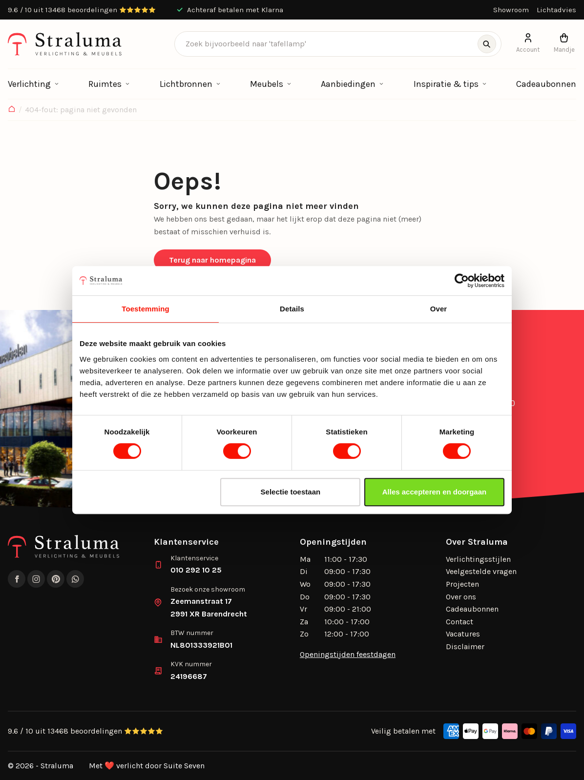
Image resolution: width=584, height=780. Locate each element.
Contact (459, 621)
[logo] (65, 44)
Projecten (462, 584)
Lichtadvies (556, 9)
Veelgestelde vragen (481, 571)
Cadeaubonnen (546, 84)
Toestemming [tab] (145, 309)
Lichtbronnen (186, 84)
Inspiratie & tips (446, 84)
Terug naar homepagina (212, 260)
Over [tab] (438, 309)
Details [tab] (292, 309)
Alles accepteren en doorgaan (434, 492)
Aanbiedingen (348, 84)
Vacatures (463, 633)
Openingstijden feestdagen (348, 654)
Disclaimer (465, 646)
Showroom (511, 9)
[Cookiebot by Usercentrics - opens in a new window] (461, 280)
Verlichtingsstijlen (478, 559)
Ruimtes (105, 84)
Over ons (461, 596)
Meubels (266, 84)
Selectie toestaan (291, 492)
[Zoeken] (487, 44)
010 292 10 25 (196, 570)
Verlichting (29, 84)
